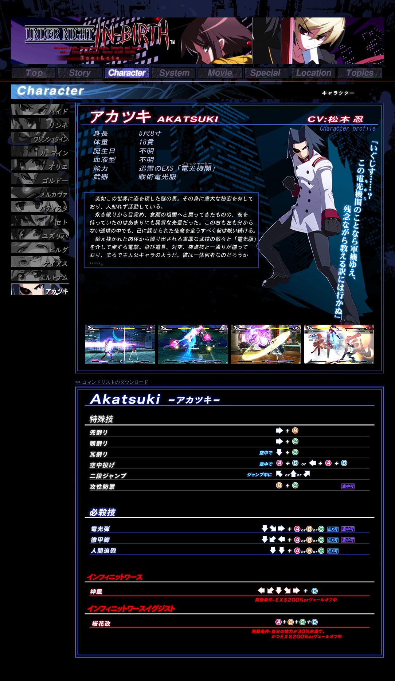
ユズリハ (40, 234)
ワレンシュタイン (40, 137)
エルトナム (40, 275)
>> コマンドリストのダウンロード (111, 382)
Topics (360, 73)
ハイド (40, 109)
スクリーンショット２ (196, 344)
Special (266, 73)
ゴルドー (40, 179)
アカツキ (40, 289)
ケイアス (40, 262)
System (173, 73)
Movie (220, 73)
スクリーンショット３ (268, 344)
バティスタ (40, 206)
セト (40, 220)
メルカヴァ (40, 192)
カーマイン (40, 151)
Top (33, 73)
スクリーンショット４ (341, 344)
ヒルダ (40, 248)
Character (126, 73)
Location (313, 73)
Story (80, 73)
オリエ (40, 165)
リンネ (40, 123)
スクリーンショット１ (123, 344)
